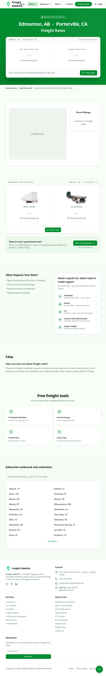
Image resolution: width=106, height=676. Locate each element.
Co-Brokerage (11, 623)
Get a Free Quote (85, 243)
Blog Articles (60, 627)
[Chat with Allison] (99, 669)
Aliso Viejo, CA (61, 514)
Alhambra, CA (15, 514)
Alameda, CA (60, 493)
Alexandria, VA (16, 509)
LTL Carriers (60, 616)
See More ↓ (53, 541)
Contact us (59, 631)
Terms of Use (94, 668)
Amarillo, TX (60, 530)
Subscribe (28, 656)
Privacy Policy (81, 668)
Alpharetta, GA (16, 524)
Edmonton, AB (26, 88)
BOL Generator (61, 620)
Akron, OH (14, 493)
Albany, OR (59, 499)
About (33, 4)
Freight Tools (60, 623)
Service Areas (11, 88)
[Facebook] (11, 584)
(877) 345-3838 (65, 579)
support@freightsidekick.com (71, 583)
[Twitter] (7, 584)
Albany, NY (14, 504)
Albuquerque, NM (62, 504)
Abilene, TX (14, 488)
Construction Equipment (16, 616)
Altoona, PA (14, 530)
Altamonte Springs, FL (64, 524)
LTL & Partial (11, 605)
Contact (69, 4)
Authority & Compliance (65, 602)
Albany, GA (14, 499)
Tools (58, 4)
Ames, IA (13, 535)
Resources (45, 4)
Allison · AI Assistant (63, 605)
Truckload (10, 609)
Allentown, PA (60, 519)
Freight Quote (83, 4)
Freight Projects (12, 613)
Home (22, 4)
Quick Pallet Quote (63, 609)
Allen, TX (13, 519)
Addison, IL (59, 488)
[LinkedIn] (16, 584)
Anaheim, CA (60, 535)
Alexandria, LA (61, 509)
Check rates (88, 73)
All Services (10, 602)
